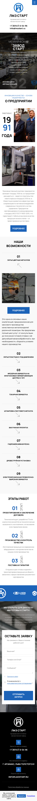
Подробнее (31, 796)
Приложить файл (12, 676)
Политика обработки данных (18, 787)
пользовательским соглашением (19, 683)
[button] (18, 228)
